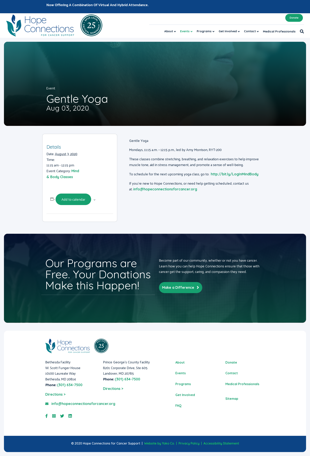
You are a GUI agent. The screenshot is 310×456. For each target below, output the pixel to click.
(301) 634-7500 (69, 385)
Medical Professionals (279, 31)
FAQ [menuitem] (178, 406)
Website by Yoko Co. (159, 443)
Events (185, 31)
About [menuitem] (180, 362)
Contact (250, 31)
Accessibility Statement (221, 443)
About (168, 31)
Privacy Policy (189, 443)
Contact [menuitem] (231, 373)
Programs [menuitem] (183, 384)
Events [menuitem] (180, 373)
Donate (294, 17)
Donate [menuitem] (231, 362)
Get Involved (228, 31)
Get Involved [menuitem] (185, 395)
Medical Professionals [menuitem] (242, 384)
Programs (204, 31)
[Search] (301, 31)
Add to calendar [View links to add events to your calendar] (73, 199)
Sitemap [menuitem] (231, 399)
